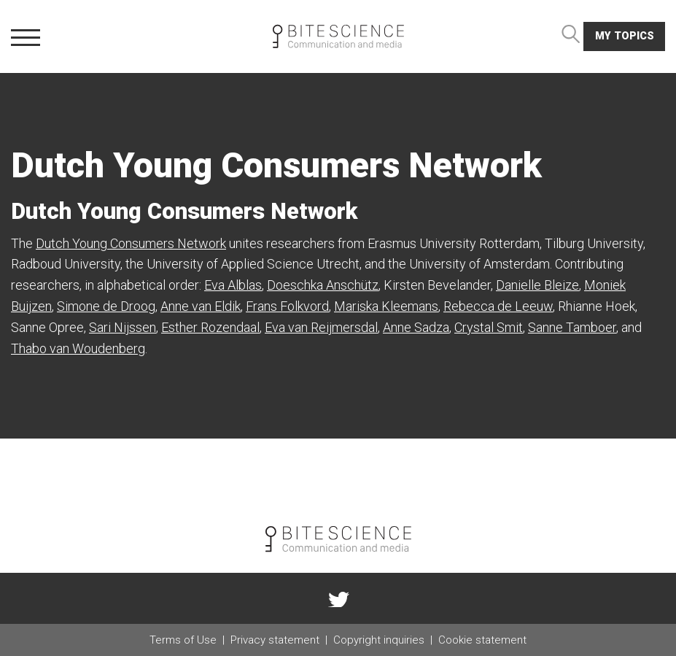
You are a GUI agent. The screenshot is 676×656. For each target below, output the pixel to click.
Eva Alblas (233, 285)
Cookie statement (482, 640)
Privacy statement (274, 640)
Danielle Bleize (537, 285)
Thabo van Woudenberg (78, 348)
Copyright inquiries (378, 640)
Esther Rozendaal (210, 327)
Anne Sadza (416, 327)
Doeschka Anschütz (322, 285)
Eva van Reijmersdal (321, 327)
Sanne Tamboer (572, 327)
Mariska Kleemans (386, 306)
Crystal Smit (488, 327)
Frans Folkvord (287, 306)
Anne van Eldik (200, 306)
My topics (624, 36)
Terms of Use (183, 640)
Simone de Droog (106, 306)
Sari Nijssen (122, 327)
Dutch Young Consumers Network (131, 243)
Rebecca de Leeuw (498, 306)
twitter (338, 598)
